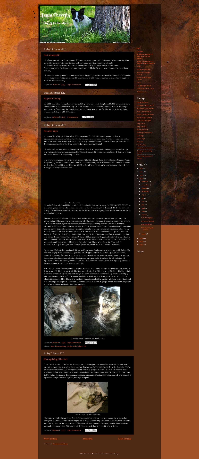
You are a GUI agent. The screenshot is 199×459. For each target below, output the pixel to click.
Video (139, 66)
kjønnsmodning (60, 346)
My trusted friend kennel (145, 108)
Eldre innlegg (124, 438)
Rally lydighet (78, 346)
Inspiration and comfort (145, 148)
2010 (141, 241)
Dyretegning (141, 145)
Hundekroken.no (142, 102)
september (145, 191)
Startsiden (88, 438)
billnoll (103, 454)
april (143, 208)
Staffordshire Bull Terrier (145, 89)
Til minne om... (142, 92)
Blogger (116, 454)
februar (144, 215)
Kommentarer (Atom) (60, 444)
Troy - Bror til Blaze (144, 111)
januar (144, 234)
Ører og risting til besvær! (56, 359)
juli (143, 198)
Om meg (140, 51)
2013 (141, 175)
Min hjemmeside (142, 130)
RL (85, 346)
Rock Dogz (141, 139)
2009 (141, 245)
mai (143, 205)
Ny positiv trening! (52, 98)
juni (143, 201)
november (145, 185)
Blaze (53, 346)
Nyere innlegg (50, 438)
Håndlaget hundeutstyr (145, 133)
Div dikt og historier (144, 86)
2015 (141, 168)
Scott (138, 83)
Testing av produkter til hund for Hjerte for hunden (145, 56)
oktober (144, 188)
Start (138, 48)
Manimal (140, 142)
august (144, 195)
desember (145, 181)
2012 (141, 178)
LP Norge (140, 136)
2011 (141, 238)
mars (143, 211)
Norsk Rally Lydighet (144, 117)
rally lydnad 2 (141, 127)
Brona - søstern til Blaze (145, 114)
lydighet (69, 346)
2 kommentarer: (73, 117)
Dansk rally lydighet (144, 120)
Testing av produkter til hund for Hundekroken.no (146, 62)
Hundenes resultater (144, 69)
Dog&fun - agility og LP (145, 105)
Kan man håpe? (51, 131)
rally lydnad (141, 124)
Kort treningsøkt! (52, 55)
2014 (141, 172)
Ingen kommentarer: (74, 85)
